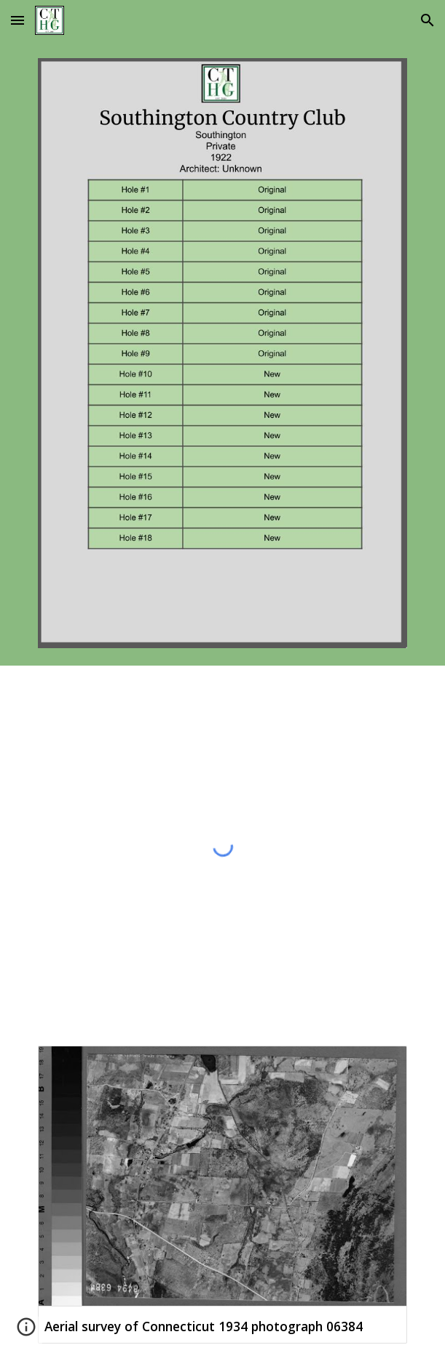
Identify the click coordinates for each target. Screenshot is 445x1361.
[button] (17, 20)
